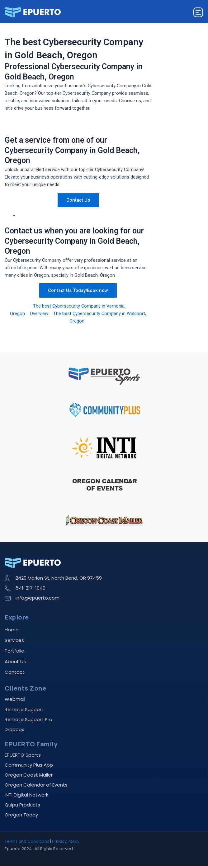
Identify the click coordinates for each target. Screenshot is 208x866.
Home (12, 629)
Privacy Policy (65, 841)
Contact (15, 672)
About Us (15, 661)
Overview (39, 313)
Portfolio (14, 651)
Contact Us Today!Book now (78, 290)
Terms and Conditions (27, 841)
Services (14, 640)
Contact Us (78, 200)
